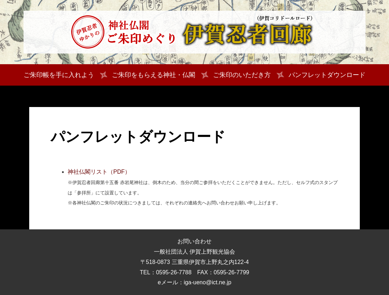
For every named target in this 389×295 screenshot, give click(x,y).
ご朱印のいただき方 (242, 74)
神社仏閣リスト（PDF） (99, 172)
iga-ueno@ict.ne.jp (208, 282)
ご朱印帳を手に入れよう (59, 74)
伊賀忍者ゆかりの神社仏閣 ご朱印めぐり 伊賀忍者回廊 (194, 32)
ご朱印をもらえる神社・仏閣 (153, 74)
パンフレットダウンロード (327, 74)
